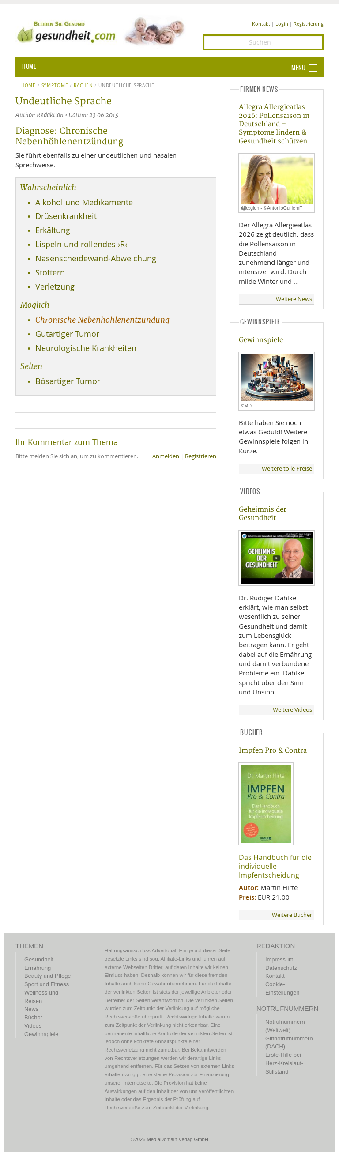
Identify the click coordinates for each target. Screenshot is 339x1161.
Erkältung (52, 230)
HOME (29, 67)
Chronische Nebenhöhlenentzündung (102, 320)
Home (28, 85)
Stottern (50, 273)
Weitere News (294, 299)
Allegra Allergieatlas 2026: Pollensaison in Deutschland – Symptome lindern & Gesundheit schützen (274, 124)
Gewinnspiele (261, 340)
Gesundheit (38, 959)
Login (281, 23)
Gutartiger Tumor (67, 334)
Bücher (33, 1017)
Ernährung (37, 968)
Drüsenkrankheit (66, 216)
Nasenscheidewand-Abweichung (95, 258)
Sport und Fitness (46, 984)
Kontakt (261, 23)
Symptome (54, 85)
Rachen (83, 85)
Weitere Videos (292, 709)
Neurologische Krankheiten (85, 348)
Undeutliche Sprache (126, 85)
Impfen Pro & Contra (273, 750)
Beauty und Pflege (47, 976)
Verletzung (55, 287)
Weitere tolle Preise (287, 468)
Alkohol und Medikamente (84, 202)
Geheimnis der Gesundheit (262, 513)
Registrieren (200, 456)
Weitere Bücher (292, 915)
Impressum (279, 959)
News (31, 1009)
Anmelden (165, 456)
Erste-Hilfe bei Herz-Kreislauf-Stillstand (284, 1063)
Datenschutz (281, 968)
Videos (32, 1025)
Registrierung (309, 23)
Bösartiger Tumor (67, 381)
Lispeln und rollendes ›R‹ (81, 244)
